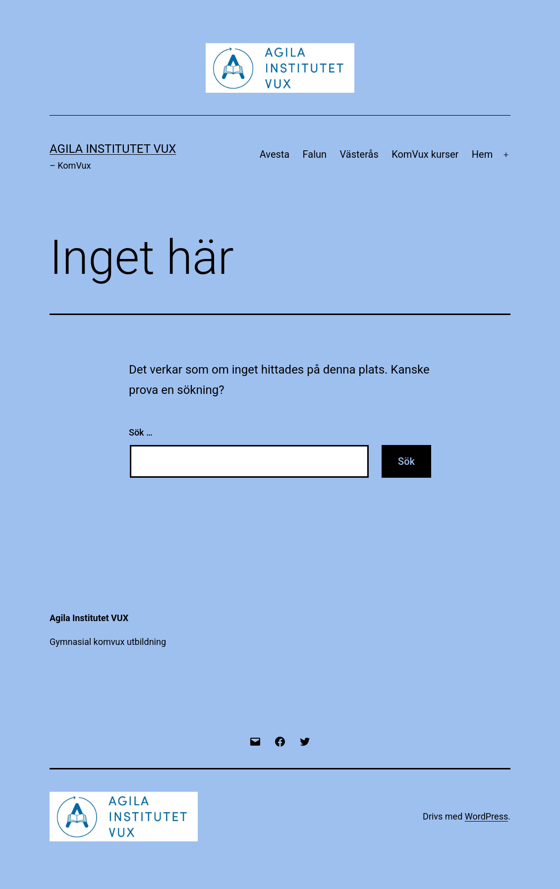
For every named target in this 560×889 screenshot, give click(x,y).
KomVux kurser (425, 154)
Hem (482, 154)
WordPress (486, 816)
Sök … (141, 432)
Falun (315, 154)
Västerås (359, 154)
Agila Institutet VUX (113, 149)
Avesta (274, 154)
